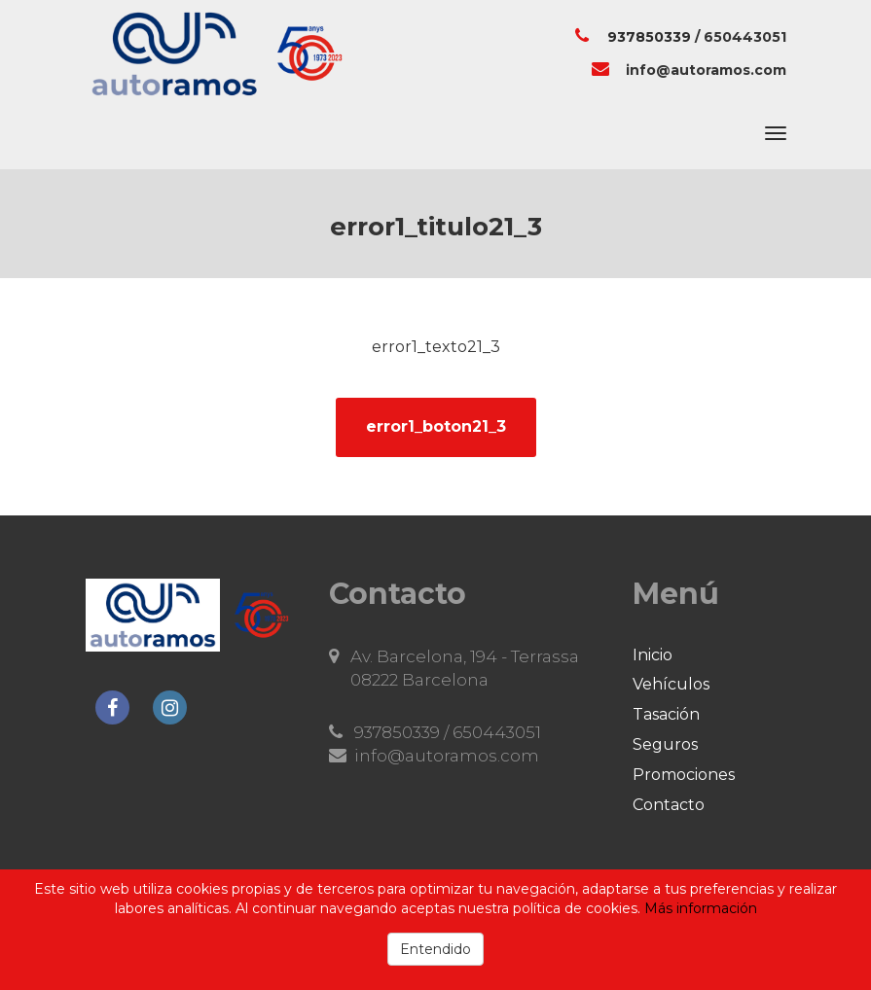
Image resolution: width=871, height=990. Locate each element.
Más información (700, 908)
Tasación (666, 714)
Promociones (684, 774)
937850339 (649, 37)
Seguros (665, 744)
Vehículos (671, 684)
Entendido (435, 949)
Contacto (669, 805)
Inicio (652, 655)
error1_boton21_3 (436, 426)
